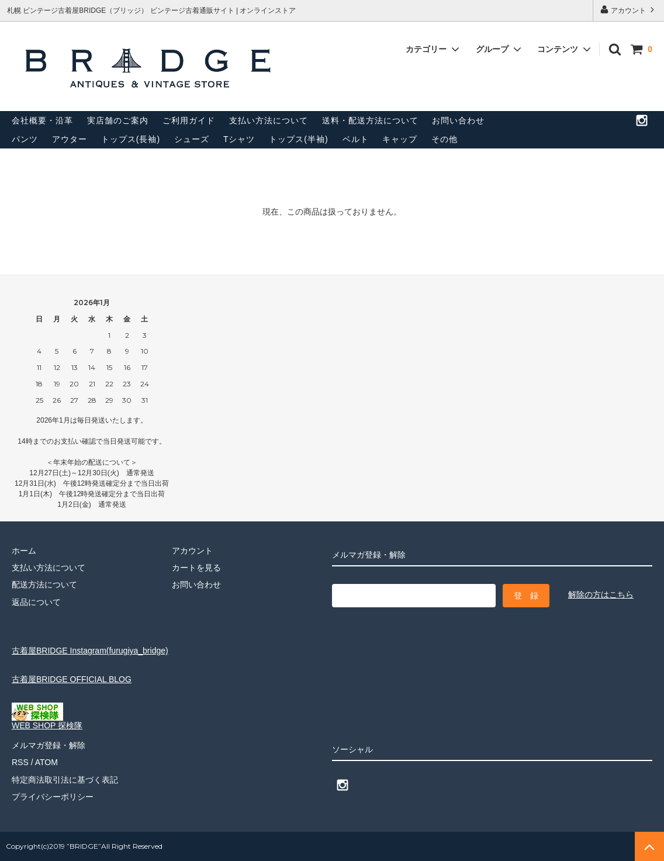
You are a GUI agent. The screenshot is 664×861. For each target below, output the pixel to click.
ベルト (356, 139)
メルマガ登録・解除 (48, 745)
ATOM (46, 762)
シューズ (191, 139)
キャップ (399, 139)
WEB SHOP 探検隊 (47, 721)
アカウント (629, 10)
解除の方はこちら (601, 594)
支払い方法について (268, 120)
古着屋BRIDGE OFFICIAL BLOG (72, 679)
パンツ (25, 139)
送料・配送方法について (370, 120)
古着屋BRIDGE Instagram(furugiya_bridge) (90, 650)
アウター (69, 139)
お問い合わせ (458, 120)
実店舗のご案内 (117, 120)
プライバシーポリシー (53, 796)
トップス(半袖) (298, 139)
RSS (20, 762)
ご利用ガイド (188, 120)
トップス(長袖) (130, 139)
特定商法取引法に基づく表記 (65, 779)
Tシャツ (239, 139)
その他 (444, 139)
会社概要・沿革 (42, 120)
